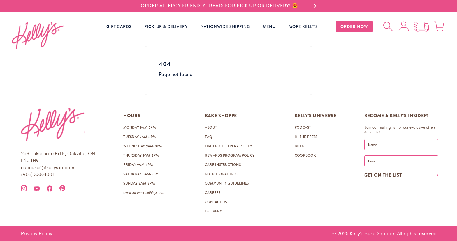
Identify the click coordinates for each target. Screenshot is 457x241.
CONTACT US (216, 202)
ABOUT (211, 127)
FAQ (208, 136)
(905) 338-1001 (37, 174)
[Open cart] (439, 26)
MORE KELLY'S (303, 26)
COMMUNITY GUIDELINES (227, 183)
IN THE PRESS (306, 136)
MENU (269, 26)
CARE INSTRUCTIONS (223, 164)
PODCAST (303, 127)
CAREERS (213, 192)
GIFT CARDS (118, 26)
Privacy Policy (36, 233)
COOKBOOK (305, 155)
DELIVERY (213, 211)
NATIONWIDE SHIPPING (225, 26)
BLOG (299, 146)
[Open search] (388, 26)
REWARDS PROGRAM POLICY (229, 155)
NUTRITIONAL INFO (222, 174)
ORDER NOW (354, 26)
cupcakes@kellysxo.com (47, 167)
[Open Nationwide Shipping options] (421, 26)
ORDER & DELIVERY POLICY (228, 146)
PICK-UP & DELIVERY (165, 26)
